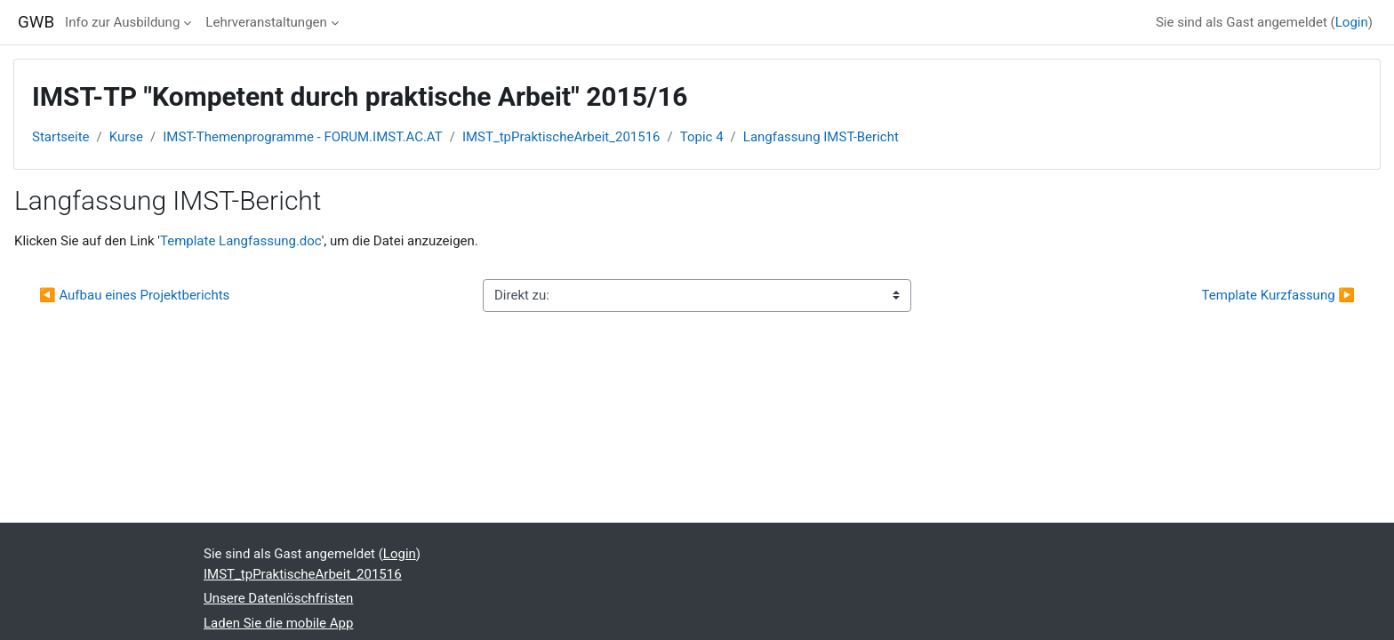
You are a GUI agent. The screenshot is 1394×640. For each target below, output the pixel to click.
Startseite (61, 137)
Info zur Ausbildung (122, 22)
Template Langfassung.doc (241, 241)
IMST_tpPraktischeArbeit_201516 (561, 137)
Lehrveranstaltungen (265, 22)
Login (1351, 22)
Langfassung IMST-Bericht (821, 137)
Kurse (126, 137)
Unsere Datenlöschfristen (278, 598)
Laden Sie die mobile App (278, 623)
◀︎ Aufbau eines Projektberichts (134, 295)
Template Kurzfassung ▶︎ (1278, 295)
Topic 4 (702, 137)
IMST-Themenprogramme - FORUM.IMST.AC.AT (302, 137)
